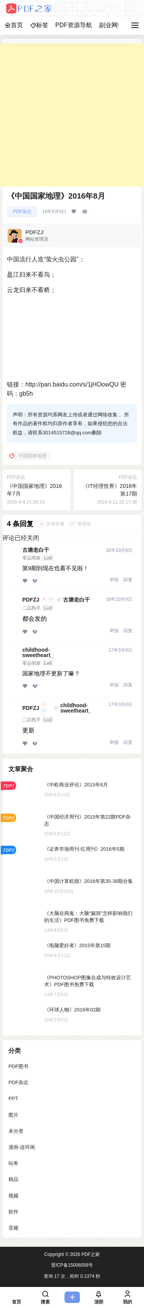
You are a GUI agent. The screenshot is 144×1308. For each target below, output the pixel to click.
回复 (127, 579)
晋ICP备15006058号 (72, 1265)
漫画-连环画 (21, 1147)
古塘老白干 (35, 550)
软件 (13, 1211)
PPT (13, 1098)
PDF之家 (90, 1254)
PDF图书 (18, 1066)
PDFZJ (30, 599)
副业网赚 (111, 25)
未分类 (15, 1130)
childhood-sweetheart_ (37, 652)
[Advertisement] (72, 115)
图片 (13, 1114)
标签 (39, 25)
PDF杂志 (22, 211)
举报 (114, 579)
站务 (13, 1163)
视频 (13, 1195)
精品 (13, 1179)
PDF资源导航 (73, 25)
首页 (14, 25)
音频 (13, 1227)
